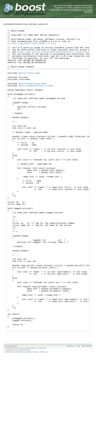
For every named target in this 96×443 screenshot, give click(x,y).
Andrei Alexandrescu (73, 10)
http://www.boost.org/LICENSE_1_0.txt (32, 47)
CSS (78, 421)
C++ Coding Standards (88, 11)
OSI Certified (86, 421)
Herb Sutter (55, 10)
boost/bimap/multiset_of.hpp (36, 100)
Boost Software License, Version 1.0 (34, 427)
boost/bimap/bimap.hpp (32, 97)
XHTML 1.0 (70, 421)
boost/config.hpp (29, 84)
